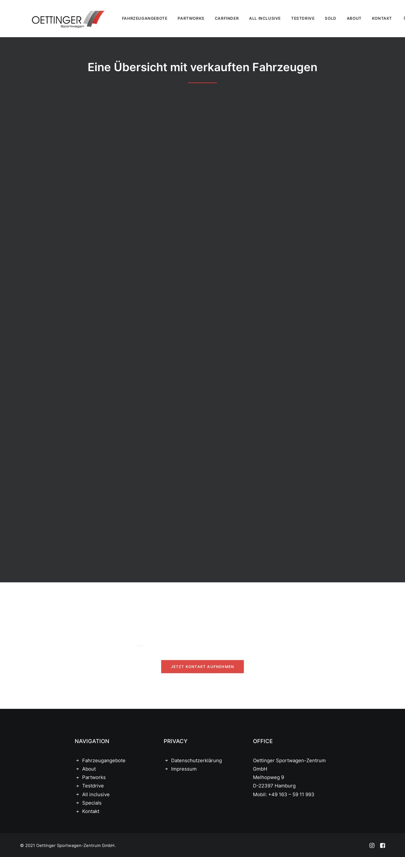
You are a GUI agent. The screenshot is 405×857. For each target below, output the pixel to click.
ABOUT (343, 18)
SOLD (319, 18)
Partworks (94, 777)
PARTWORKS (180, 18)
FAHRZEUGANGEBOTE (134, 18)
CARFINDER (216, 18)
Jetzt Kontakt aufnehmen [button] (202, 666)
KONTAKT (371, 18)
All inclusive (96, 794)
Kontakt (90, 811)
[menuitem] (133, 18)
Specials (92, 803)
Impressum (184, 769)
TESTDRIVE (291, 18)
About (89, 769)
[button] (396, 18)
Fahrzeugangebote (104, 760)
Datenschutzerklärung (196, 760)
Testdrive (93, 786)
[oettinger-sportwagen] (57, 18)
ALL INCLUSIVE (254, 18)
